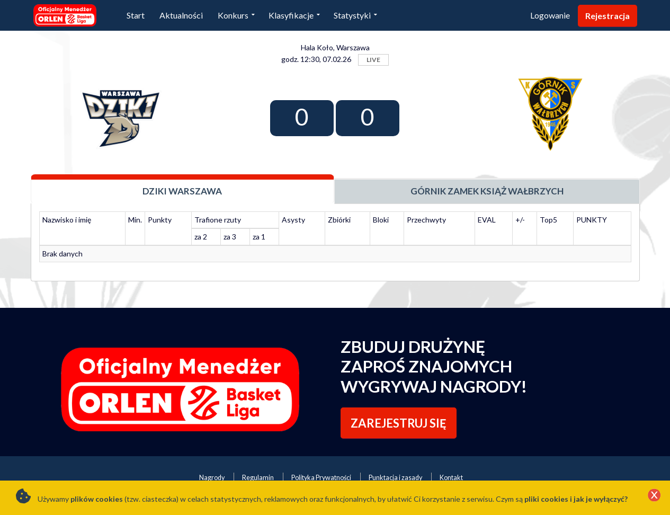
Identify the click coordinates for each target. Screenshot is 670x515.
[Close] (654, 496)
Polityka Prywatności (321, 478)
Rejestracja (607, 16)
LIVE (373, 60)
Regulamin (258, 478)
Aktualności (181, 15)
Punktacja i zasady (395, 478)
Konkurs (233, 15)
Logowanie (550, 15)
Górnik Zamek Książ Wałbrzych (487, 191)
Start (136, 15)
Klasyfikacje (291, 15)
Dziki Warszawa (182, 191)
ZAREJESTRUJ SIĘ (398, 423)
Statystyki (352, 15)
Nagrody (212, 478)
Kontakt (451, 478)
